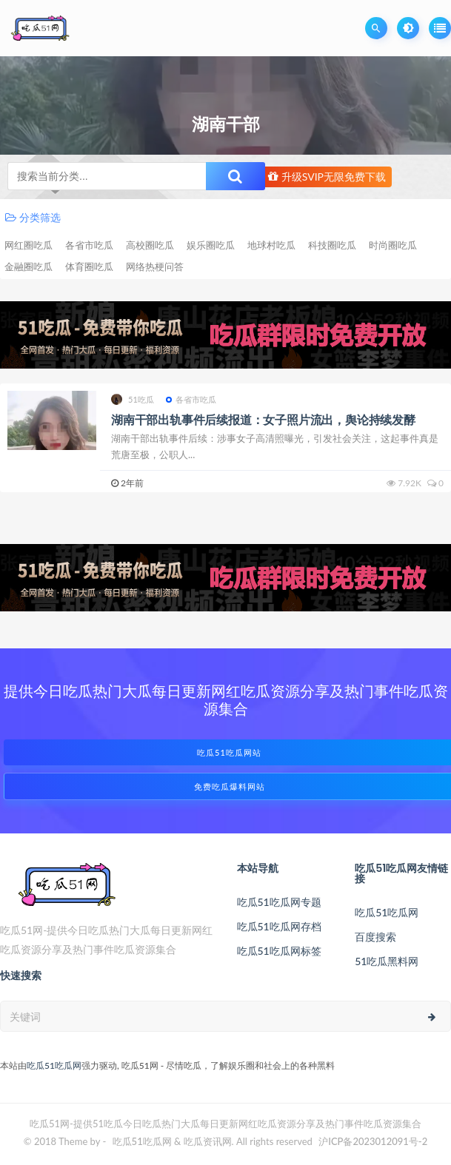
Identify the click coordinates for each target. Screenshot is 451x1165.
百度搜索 (375, 936)
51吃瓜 (133, 399)
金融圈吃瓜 (28, 266)
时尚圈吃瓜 (393, 245)
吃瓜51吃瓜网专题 (279, 902)
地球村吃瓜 (271, 245)
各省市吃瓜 (89, 245)
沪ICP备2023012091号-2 (372, 1141)
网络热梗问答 (155, 266)
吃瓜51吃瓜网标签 (279, 950)
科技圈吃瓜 (332, 245)
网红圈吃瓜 (28, 245)
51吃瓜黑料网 (386, 961)
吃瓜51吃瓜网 (386, 912)
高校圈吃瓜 (150, 245)
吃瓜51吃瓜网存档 (279, 926)
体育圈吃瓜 (89, 266)
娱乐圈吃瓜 (211, 245)
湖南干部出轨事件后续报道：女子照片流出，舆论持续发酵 (263, 419)
